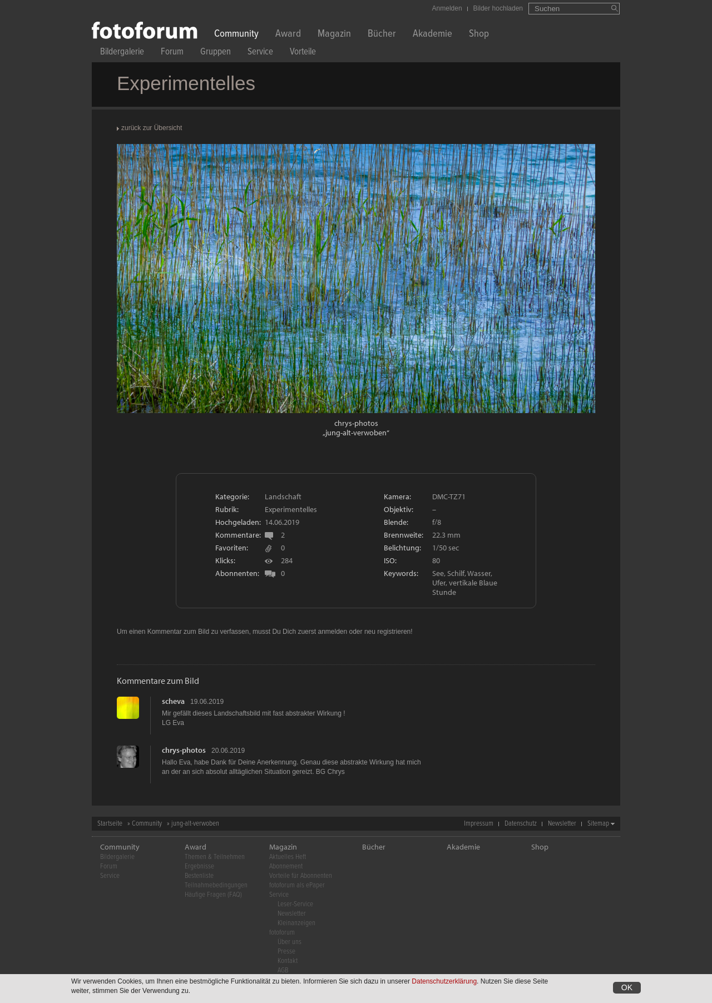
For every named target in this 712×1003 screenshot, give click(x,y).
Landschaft (283, 496)
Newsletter (562, 823)
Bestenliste (199, 876)
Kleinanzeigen (296, 923)
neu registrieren (387, 631)
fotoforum (282, 932)
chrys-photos (356, 423)
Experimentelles (291, 509)
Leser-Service (295, 904)
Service (260, 53)
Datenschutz (521, 823)
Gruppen (215, 53)
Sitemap (598, 823)
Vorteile (303, 53)
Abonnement (286, 866)
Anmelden (447, 8)
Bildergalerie (122, 53)
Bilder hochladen (498, 8)
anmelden (332, 631)
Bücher (382, 35)
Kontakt (288, 961)
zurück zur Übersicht (151, 128)
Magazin (334, 35)
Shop (479, 35)
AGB (283, 970)
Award (288, 35)
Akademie (432, 35)
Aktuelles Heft (287, 857)
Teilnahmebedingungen (216, 885)
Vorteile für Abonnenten (300, 876)
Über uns (289, 942)
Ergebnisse (199, 866)
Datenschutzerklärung (444, 982)
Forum (172, 53)
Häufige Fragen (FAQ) (213, 895)
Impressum (478, 823)
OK (626, 988)
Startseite (109, 823)
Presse (286, 951)
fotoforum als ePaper (297, 885)
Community (236, 35)
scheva (173, 701)
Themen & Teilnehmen (215, 857)
